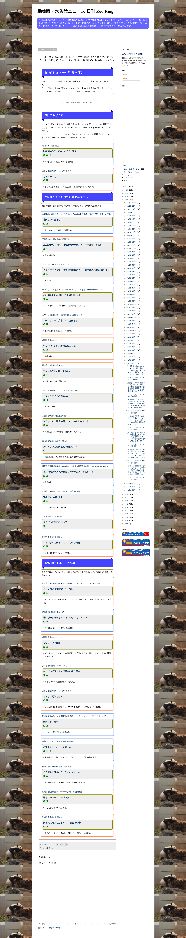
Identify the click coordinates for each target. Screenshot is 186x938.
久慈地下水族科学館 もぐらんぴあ (56, 214)
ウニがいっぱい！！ (53, 497)
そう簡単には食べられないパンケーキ (61, 772)
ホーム (77, 924)
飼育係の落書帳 (66, 741)
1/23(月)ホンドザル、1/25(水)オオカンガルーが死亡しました (72, 245)
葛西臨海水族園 (48, 612)
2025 (126, 193)
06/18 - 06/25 (132, 294)
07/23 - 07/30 (132, 278)
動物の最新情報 (63, 239)
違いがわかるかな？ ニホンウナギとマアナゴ (65, 617)
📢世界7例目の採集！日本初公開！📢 (61, 295)
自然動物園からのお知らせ (71, 315)
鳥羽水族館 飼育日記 (62, 767)
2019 (126, 504)
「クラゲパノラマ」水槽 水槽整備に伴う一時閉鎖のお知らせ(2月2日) (76, 270)
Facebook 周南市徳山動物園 (70, 792)
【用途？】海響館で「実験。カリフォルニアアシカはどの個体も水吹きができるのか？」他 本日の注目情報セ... (135, 470)
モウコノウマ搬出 (51, 643)
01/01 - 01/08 (132, 490)
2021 (126, 497)
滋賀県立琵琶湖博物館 (51, 466)
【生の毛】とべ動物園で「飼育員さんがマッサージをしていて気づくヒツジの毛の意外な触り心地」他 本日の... (135, 437)
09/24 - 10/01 (132, 249)
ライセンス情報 (87, 103)
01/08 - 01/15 (132, 487)
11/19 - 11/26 (132, 222)
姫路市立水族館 (48, 491)
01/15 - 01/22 (132, 483)
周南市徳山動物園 (49, 792)
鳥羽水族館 (46, 767)
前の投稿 (112, 924)
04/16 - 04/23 (132, 324)
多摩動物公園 (47, 340)
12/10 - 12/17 (132, 212)
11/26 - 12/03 (132, 219)
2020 (126, 501)
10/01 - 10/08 (132, 245)
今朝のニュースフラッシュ (53, 81)
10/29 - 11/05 (132, 232)
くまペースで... (50, 176)
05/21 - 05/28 (132, 308)
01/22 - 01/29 (132, 363)
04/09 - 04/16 (132, 327)
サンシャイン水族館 (50, 264)
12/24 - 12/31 (132, 206)
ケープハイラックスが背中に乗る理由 (61, 671)
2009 (126, 524)
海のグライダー (50, 722)
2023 (126, 200)
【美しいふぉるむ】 (53, 219)
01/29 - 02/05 (132, 360)
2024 (126, 196)
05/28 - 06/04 (132, 304)
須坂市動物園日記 (62, 416)
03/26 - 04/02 (132, 334)
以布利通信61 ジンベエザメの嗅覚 (59, 151)
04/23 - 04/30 (132, 321)
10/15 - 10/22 (132, 239)
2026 (126, 190)
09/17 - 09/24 (132, 252)
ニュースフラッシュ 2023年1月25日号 (135, 428)
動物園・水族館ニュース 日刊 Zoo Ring (75, 11)
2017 (126, 511)
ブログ (68, 171)
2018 (126, 507)
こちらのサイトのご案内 (132, 54)
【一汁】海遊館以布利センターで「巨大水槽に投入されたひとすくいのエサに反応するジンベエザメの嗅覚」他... (135, 370)
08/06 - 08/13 (132, 272)
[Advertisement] (84, 38)
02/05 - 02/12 (132, 357)
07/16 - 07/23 (132, 281)
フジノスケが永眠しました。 (57, 371)
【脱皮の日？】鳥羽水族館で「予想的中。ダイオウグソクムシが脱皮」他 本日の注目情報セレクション (135, 420)
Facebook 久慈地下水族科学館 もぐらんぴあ (92, 214)
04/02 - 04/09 (132, 330)
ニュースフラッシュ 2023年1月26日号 (135, 412)
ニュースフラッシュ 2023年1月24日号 (135, 445)
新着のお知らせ (61, 441)
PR (125, 175)
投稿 (126, 75)
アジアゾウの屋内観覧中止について (60, 446)
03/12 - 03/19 (132, 340)
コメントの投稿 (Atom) (51, 928)
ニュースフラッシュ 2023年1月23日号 (135, 462)
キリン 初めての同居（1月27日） (59, 589)
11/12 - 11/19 (132, 226)
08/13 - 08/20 (132, 268)
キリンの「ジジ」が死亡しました (59, 346)
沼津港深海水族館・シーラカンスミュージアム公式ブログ (82, 716)
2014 (126, 520)
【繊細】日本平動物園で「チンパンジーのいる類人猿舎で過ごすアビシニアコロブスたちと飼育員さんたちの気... (135, 387)
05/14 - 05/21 (132, 311)
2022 (126, 494)
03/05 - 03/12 (132, 344)
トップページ (65, 264)
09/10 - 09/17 (132, 255)
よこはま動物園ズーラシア (53, 171)
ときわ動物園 (47, 516)
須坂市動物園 (47, 416)
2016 (126, 514)
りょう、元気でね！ (53, 696)
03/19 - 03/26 (132, 337)
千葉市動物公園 (48, 239)
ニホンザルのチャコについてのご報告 (61, 542)
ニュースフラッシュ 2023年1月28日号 (135, 378)
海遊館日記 (54, 146)
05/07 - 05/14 (132, 314)
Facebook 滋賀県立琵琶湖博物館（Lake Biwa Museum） (85, 466)
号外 (125, 180)
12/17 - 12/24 (132, 209)
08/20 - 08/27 (132, 265)
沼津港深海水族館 (49, 716)
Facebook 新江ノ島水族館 (67, 390)
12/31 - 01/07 (132, 203)
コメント (127, 79)
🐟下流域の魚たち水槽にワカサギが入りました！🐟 (68, 472)
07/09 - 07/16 (132, 285)
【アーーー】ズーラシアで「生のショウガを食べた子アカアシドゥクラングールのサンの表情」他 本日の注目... (135, 403)
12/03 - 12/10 (132, 216)
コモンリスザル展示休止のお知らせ (60, 320)
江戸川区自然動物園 (50, 315)
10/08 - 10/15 (132, 242)
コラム (126, 177)
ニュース (58, 340)
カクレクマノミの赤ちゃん (56, 396)
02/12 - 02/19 (132, 353)
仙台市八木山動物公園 (51, 583)
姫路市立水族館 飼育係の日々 (69, 491)
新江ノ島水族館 (48, 390)
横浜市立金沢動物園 (50, 365)
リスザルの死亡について (55, 522)
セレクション (50, 848)
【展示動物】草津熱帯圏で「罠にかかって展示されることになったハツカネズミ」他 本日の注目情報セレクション (135, 453)
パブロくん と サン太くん (57, 747)
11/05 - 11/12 (132, 229)
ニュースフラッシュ (131, 169)
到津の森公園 (47, 537)
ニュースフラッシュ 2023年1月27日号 (135, 395)
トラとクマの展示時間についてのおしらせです (66, 421)
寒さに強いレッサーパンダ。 (57, 797)
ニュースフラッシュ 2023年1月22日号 (135, 478)
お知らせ (58, 516)
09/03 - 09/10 (132, 258)
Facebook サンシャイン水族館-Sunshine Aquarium (81, 290)
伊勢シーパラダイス (50, 741)
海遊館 (45, 146)
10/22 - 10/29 (132, 235)
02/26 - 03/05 (132, 347)
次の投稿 (42, 924)
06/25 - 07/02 (132, 291)
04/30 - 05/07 (132, 317)
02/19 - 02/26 (132, 350)
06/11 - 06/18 (132, 298)
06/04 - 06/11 (132, 301)
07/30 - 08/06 (132, 275)
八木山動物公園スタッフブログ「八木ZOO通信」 (82, 583)
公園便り (58, 537)
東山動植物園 (47, 441)
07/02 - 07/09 (132, 288)
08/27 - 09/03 (132, 262)
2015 (126, 517)
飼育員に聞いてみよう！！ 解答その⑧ (62, 823)
